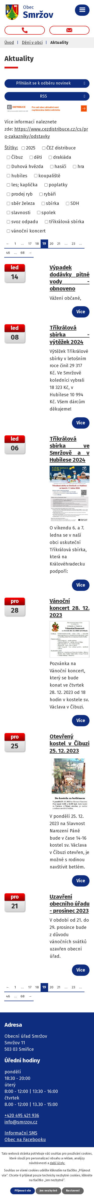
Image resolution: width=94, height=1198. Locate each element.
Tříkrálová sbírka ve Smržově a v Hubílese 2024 (69, 449)
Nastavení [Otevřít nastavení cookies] (72, 1190)
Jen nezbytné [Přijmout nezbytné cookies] (48, 1190)
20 (51, 244)
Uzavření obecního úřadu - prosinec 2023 (69, 903)
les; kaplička (24, 185)
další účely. (57, 1163)
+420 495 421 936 (22, 1115)
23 (73, 244)
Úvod (9, 42)
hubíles (19, 175)
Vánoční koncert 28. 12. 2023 (69, 608)
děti (38, 157)
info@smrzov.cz (21, 1122)
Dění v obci (32, 42)
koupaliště (49, 175)
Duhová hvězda (27, 166)
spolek (48, 212)
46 (8, 253)
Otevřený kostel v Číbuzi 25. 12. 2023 (69, 743)
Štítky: (11, 147)
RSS (63, 96)
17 (29, 244)
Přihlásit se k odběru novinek (51, 83)
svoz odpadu (24, 221)
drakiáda (62, 157)
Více (80, 311)
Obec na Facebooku (25, 1139)
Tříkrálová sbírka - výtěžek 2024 (69, 334)
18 (37, 244)
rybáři (50, 194)
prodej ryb (22, 194)
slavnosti (20, 212)
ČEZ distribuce (61, 148)
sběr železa (23, 203)
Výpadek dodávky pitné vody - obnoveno (69, 278)
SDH (74, 203)
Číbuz (17, 157)
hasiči (60, 166)
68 (23, 253)
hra (80, 166)
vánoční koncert (28, 231)
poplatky (58, 185)
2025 (30, 148)
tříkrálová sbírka (66, 221)
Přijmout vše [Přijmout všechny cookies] (23, 1190)
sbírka (52, 203)
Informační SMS (21, 1133)
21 (58, 244)
